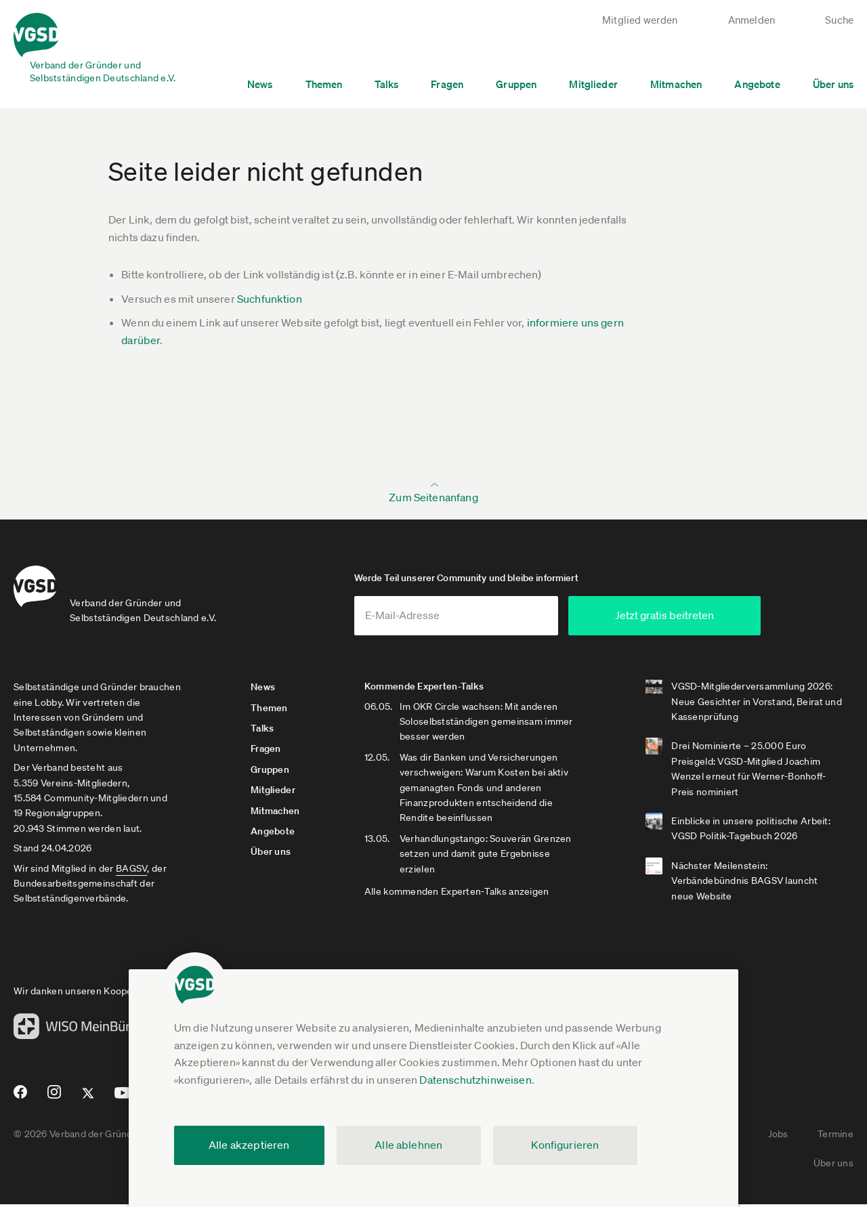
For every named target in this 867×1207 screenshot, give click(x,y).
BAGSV (131, 870)
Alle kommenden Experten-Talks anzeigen (458, 894)
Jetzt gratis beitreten (691, 617)
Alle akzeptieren (249, 1144)
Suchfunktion (269, 298)
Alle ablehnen (408, 1144)
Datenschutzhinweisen (475, 1079)
